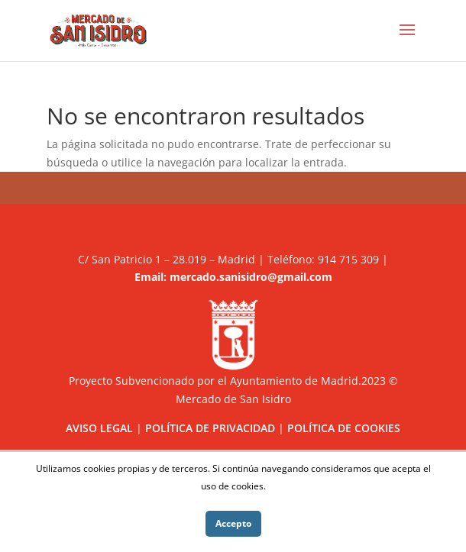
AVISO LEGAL (99, 428)
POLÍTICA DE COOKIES (343, 428)
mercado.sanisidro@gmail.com (251, 277)
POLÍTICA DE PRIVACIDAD (210, 428)
